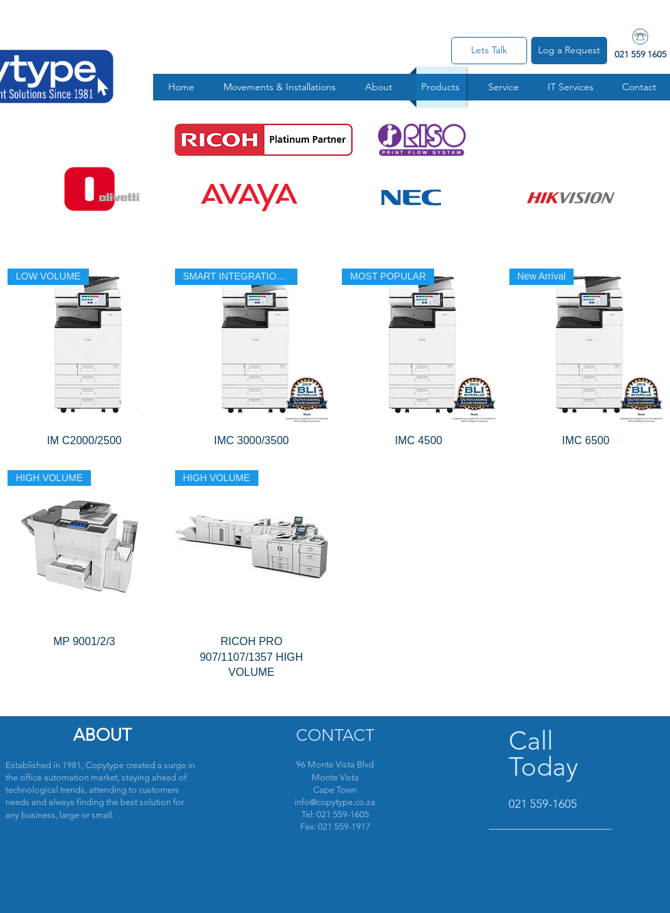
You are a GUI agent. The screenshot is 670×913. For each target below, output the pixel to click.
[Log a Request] (569, 50)
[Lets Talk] (489, 50)
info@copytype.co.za (335, 802)
